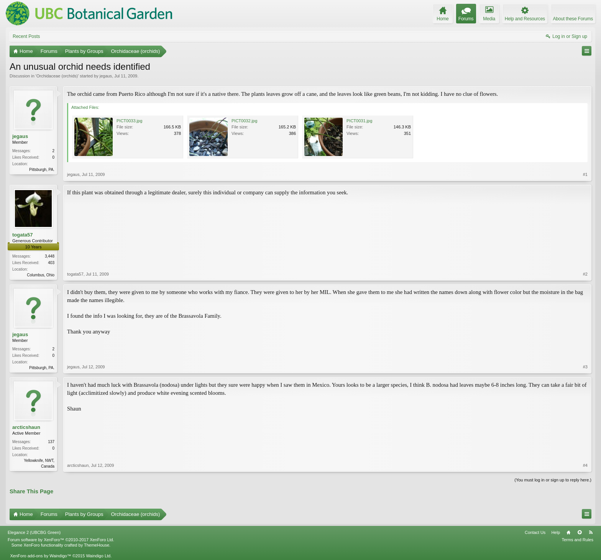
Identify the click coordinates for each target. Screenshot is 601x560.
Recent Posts (26, 36)
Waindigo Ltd (98, 555)
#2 (585, 274)
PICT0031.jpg (359, 120)
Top (579, 532)
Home (568, 532)
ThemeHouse (96, 545)
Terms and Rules (577, 539)
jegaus (106, 76)
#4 (585, 465)
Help (555, 532)
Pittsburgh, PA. (41, 170)
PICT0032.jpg (244, 120)
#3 (585, 367)
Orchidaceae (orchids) (57, 76)
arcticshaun (26, 427)
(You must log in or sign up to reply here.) (552, 480)
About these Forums (573, 18)
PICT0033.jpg (129, 120)
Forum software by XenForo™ (61, 539)
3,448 (49, 256)
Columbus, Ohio (40, 275)
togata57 (22, 235)
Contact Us (535, 532)
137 (51, 442)
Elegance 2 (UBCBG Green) (34, 532)
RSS (590, 532)
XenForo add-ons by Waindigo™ (40, 555)
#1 (585, 174)
